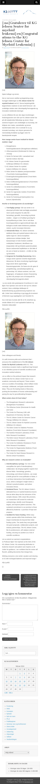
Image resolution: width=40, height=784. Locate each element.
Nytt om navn (11, 716)
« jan (6, 692)
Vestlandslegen (12, 739)
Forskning (10, 706)
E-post (4, 629)
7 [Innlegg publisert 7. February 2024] (15, 677)
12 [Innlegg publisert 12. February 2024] (7, 681)
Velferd (9, 737)
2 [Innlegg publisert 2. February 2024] (24, 673)
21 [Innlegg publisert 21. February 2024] (15, 685)
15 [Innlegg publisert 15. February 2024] (20, 681)
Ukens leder (12, 20)
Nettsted (5, 634)
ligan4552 (6, 47)
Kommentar (6, 603)
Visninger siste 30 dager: (18, 768)
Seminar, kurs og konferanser (16, 724)
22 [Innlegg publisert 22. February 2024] (20, 685)
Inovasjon (10, 711)
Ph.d (8, 719)
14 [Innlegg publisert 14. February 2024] (15, 681)
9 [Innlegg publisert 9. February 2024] (24, 677)
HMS (8, 709)
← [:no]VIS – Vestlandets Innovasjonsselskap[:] (10, 577)
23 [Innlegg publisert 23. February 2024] (24, 685)
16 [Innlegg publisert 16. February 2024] (24, 681)
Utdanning (10, 732)
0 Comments (25, 47)
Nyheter (5, 20)
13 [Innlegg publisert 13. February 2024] (11, 681)
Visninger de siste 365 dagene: (20, 771)
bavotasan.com (28, 782)
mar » (11, 692)
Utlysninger (10, 734)
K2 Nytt (19, 780)
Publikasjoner (11, 721)
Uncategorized (11, 729)
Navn (4, 624)
